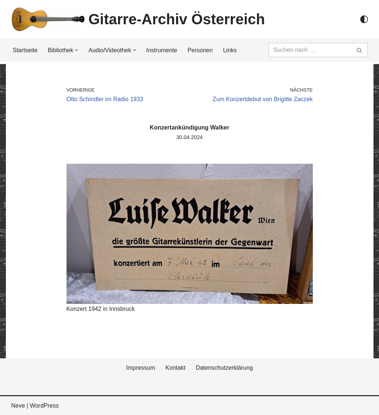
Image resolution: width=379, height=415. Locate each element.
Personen (200, 50)
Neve (18, 405)
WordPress (44, 405)
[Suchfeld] (309, 50)
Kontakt (175, 368)
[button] (76, 50)
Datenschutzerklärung (224, 368)
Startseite (25, 50)
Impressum (140, 368)
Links (230, 50)
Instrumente (161, 50)
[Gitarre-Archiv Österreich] (138, 19)
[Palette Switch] (364, 19)
